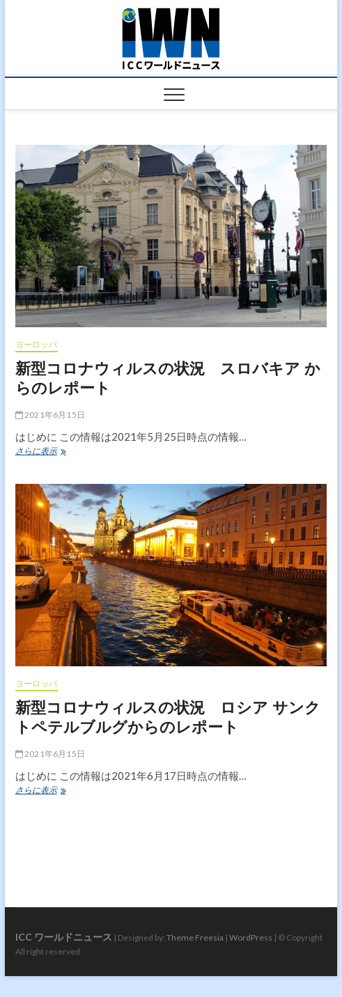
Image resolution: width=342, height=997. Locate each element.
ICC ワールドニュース (63, 937)
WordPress (250, 937)
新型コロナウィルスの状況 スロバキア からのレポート (167, 377)
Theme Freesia (195, 937)
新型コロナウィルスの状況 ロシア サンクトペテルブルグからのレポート (167, 716)
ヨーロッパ (36, 344)
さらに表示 (44, 452)
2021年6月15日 (50, 414)
